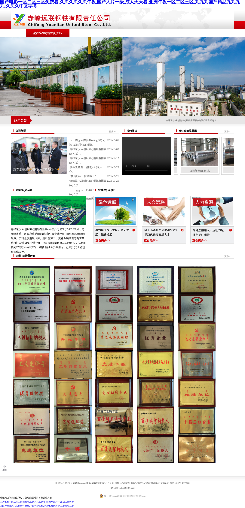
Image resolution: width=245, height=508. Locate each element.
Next (241, 261)
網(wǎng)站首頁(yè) (47, 33)
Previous (3, 261)
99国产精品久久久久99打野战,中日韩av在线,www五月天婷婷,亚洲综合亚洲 (37, 505)
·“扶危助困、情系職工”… (84, 176)
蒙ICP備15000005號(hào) (123, 488)
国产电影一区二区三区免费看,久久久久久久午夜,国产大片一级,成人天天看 (37, 501)
